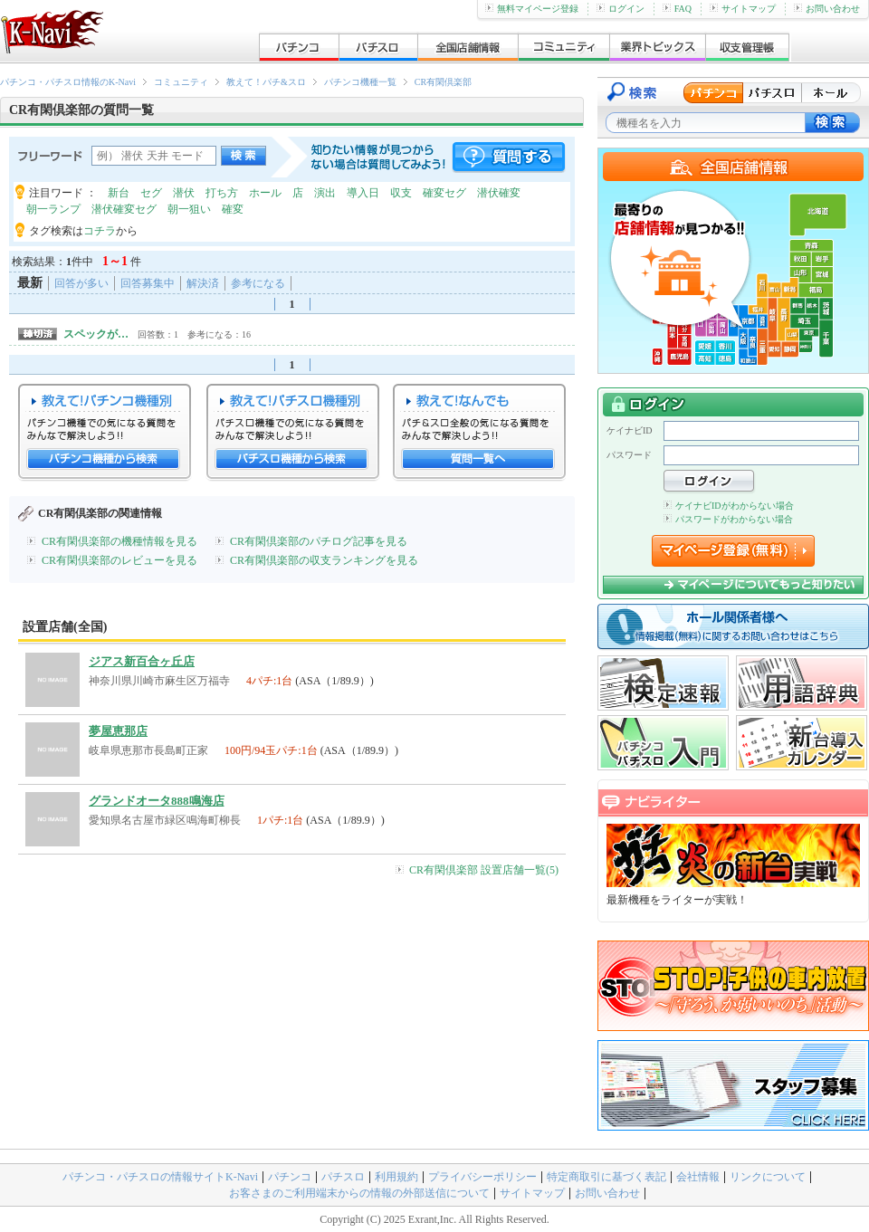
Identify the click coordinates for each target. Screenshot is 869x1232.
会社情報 (698, 1176)
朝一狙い (189, 209)
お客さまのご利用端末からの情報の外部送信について (359, 1193)
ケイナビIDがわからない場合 (729, 506)
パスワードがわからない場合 (728, 519)
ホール (265, 192)
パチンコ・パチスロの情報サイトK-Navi (160, 1176)
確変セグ (444, 192)
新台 (118, 192)
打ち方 (221, 192)
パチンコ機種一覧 (360, 82)
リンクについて (768, 1176)
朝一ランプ (53, 209)
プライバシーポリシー (482, 1176)
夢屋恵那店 (118, 731)
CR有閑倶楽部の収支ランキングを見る (324, 560)
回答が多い (81, 283)
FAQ (677, 9)
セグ (151, 192)
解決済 (202, 283)
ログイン (621, 9)
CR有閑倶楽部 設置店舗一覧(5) (484, 870)
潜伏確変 (498, 192)
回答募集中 (147, 283)
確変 (233, 209)
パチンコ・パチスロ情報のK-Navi (68, 82)
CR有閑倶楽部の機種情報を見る (119, 541)
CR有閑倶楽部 (443, 82)
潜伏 (184, 192)
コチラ (99, 230)
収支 (401, 192)
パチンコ (289, 1176)
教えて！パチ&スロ (266, 82)
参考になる (258, 283)
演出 (325, 192)
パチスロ (343, 1176)
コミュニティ (181, 82)
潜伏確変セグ (124, 209)
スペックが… (96, 334)
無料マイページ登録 (531, 9)
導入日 (363, 192)
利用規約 (396, 1176)
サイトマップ (743, 9)
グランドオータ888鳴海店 (156, 800)
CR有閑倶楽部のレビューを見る (119, 560)
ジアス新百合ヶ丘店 (142, 661)
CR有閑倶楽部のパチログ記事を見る (318, 541)
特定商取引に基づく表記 (606, 1176)
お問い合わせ (827, 9)
